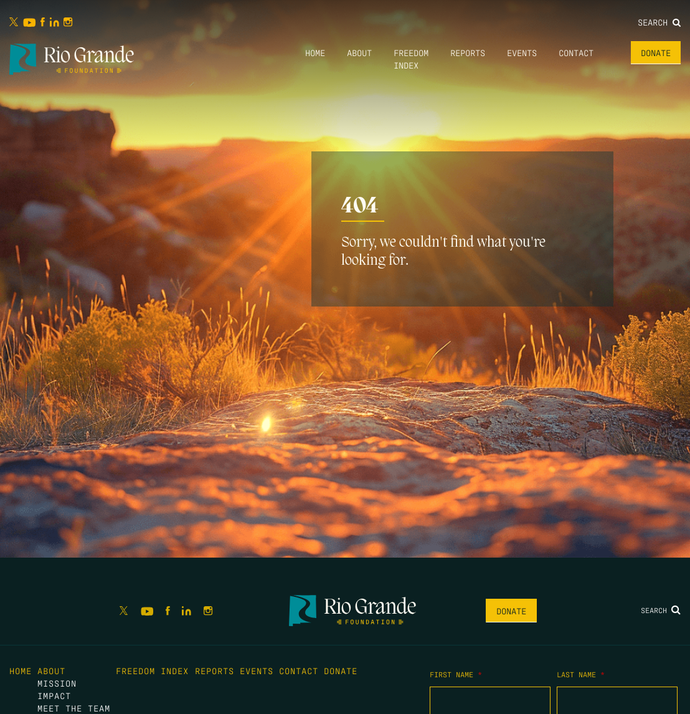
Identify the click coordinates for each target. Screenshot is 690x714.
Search (659, 21)
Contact (576, 52)
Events (522, 52)
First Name (456, 674)
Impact (54, 695)
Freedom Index (152, 670)
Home (315, 52)
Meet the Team (73, 707)
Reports (467, 52)
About (359, 52)
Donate (656, 52)
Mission (57, 682)
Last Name (581, 674)
